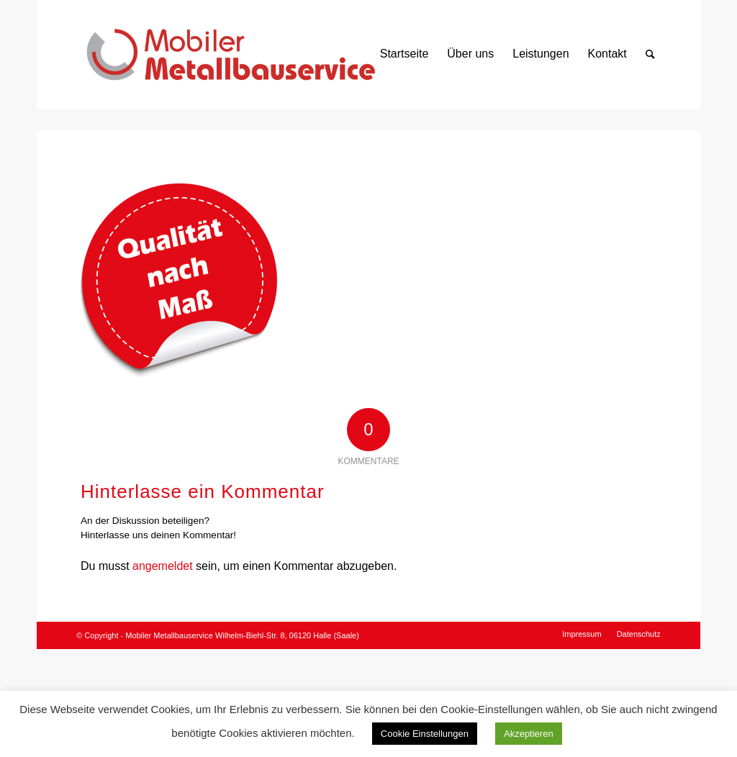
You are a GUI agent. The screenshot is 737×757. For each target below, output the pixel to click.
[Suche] (650, 54)
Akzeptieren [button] (528, 733)
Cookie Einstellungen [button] (425, 733)
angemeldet (162, 566)
